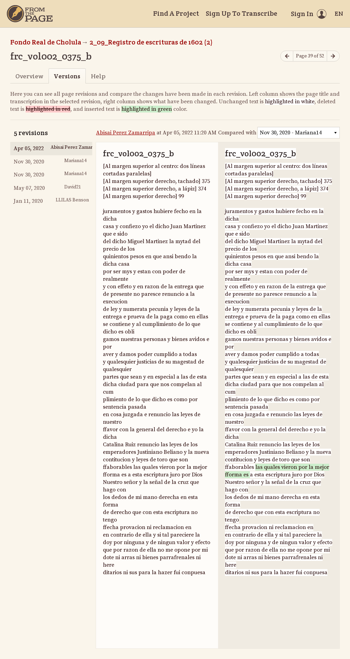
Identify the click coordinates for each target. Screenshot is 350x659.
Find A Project (176, 13)
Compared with (237, 132)
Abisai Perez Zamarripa (125, 132)
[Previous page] (286, 56)
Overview (29, 76)
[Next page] (333, 56)
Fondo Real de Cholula (45, 42)
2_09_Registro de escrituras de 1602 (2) (151, 42)
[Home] (30, 13)
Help (98, 76)
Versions (67, 76)
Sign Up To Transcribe (241, 13)
